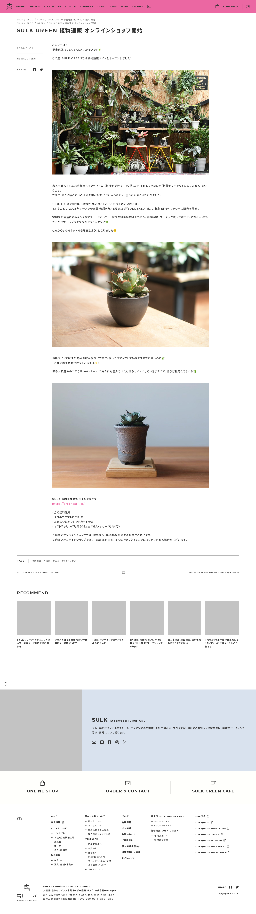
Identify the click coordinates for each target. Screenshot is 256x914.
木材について (95, 825)
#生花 (56, 560)
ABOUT (21, 6)
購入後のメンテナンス (99, 834)
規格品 (57, 841)
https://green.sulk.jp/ (68, 503)
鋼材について (95, 821)
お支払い (92, 848)
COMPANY (86, 6)
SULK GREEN (165, 830)
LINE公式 (202, 816)
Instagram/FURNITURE (212, 828)
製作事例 (55, 855)
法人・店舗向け (62, 850)
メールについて (96, 869)
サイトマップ (128, 858)
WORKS (35, 6)
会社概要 (126, 822)
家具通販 (57, 822)
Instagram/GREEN (209, 834)
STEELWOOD (52, 6)
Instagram (204, 822)
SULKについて (59, 828)
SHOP (227, 6)
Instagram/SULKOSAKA (213, 852)
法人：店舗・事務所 (64, 864)
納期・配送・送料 (96, 857)
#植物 (47, 560)
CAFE (100, 6)
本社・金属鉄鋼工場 (64, 837)
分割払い (92, 852)
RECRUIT (138, 6)
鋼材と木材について (95, 816)
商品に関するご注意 (98, 829)
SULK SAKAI (162, 821)
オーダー (58, 846)
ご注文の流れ (95, 844)
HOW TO (70, 6)
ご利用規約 (127, 840)
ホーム (54, 816)
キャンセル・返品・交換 (99, 861)
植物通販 (161, 835)
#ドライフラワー (70, 560)
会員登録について (97, 865)
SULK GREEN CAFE (167, 816)
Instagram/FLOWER (210, 840)
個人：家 (58, 860)
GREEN (112, 6)
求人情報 (126, 828)
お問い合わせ (129, 834)
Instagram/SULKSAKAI (212, 846)
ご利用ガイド (91, 839)
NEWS (21, 58)
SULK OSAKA (162, 825)
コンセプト (59, 833)
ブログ (125, 816)
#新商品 (36, 560)
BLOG (124, 6)
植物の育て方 (161, 840)
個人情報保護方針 (131, 846)
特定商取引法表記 (131, 852)
